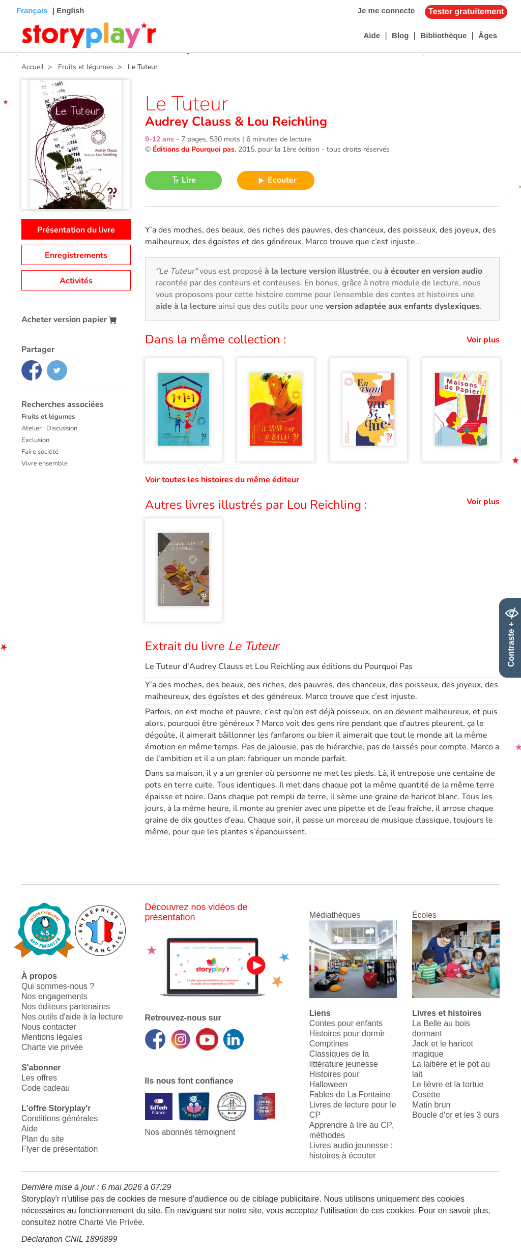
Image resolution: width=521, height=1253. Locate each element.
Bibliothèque (443, 35)
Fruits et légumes (48, 416)
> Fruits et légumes (78, 67)
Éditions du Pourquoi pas (194, 149)
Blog (400, 35)
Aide (371, 35)
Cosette (426, 1094)
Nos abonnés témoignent (190, 1132)
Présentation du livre (76, 230)
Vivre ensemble (44, 463)
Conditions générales (59, 1118)
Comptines (328, 1043)
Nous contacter (48, 1027)
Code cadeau (45, 1088)
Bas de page (20, 0)
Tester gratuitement (466, 11)
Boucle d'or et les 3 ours (455, 1115)
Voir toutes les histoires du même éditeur (222, 479)
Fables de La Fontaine (349, 1094)
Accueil (32, 67)
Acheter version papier (69, 319)
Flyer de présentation (59, 1149)
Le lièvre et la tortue (448, 1084)
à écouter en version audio (433, 271)
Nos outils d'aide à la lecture (72, 1016)
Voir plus (483, 339)
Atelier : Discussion (49, 428)
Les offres (39, 1077)
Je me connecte (386, 10)
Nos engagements (54, 996)
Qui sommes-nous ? (57, 986)
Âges (487, 35)
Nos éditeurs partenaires (65, 1006)
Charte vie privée (52, 1047)
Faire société (40, 451)
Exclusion (35, 440)
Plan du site (42, 1138)
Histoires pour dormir (347, 1033)
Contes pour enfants (346, 1023)
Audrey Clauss (190, 121)
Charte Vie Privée (110, 1222)
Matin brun (431, 1104)
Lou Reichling (285, 121)
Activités (76, 280)
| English (67, 10)
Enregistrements (76, 255)
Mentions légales (51, 1037)
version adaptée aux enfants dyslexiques (403, 306)
